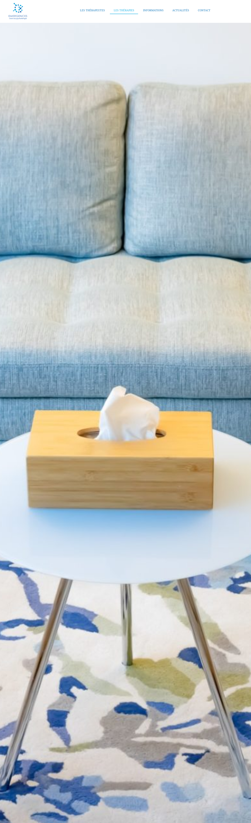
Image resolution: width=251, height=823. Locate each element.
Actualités (180, 7)
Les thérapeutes (92, 7)
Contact (204, 7)
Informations (153, 7)
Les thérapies (124, 7)
